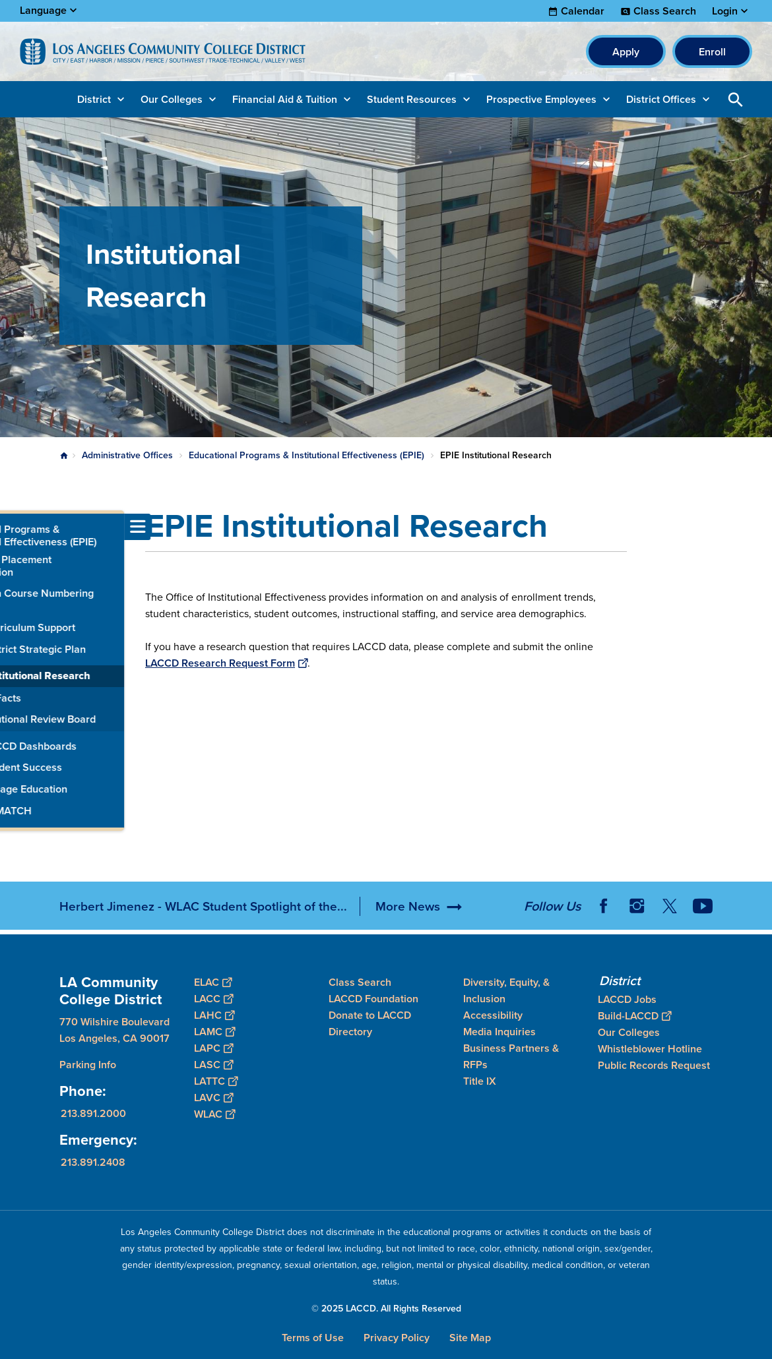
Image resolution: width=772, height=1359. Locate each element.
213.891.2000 (93, 1113)
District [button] (94, 99)
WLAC (214, 1114)
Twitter (670, 906)
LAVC (213, 1097)
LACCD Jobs (627, 999)
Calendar (582, 11)
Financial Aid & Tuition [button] (284, 99)
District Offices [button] (661, 99)
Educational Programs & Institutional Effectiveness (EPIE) (306, 455)
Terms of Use (313, 1337)
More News (407, 906)
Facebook (604, 906)
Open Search (735, 99)
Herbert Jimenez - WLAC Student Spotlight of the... (203, 906)
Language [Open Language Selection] (43, 10)
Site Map (470, 1337)
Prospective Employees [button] (541, 99)
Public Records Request (654, 1065)
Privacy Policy (397, 1337)
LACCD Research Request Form (226, 663)
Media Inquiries (499, 1031)
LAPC (213, 1048)
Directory (350, 1031)
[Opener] (759, 901)
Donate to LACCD (370, 1015)
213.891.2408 (93, 1162)
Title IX (479, 1081)
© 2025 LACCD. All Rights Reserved (386, 1308)
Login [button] (725, 11)
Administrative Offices (127, 455)
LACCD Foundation (373, 998)
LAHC (214, 1015)
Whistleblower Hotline (650, 1048)
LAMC (214, 1031)
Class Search (664, 11)
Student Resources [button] (412, 99)
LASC (213, 1064)
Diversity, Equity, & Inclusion (506, 990)
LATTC (216, 1081)
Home (64, 455)
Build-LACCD (634, 1015)
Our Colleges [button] (172, 99)
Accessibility (493, 1015)
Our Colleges (629, 1032)
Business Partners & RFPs (511, 1056)
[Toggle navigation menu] (13, 527)
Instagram (637, 906)
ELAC (213, 982)
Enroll (712, 51)
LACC (213, 998)
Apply (625, 51)
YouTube (703, 906)
